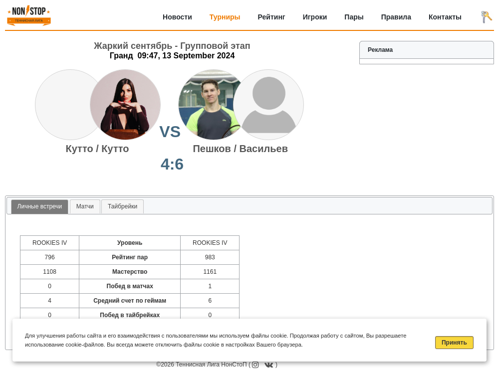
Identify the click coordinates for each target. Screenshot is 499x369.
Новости (177, 17)
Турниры (225, 17)
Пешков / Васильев (240, 148)
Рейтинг (271, 17)
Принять (454, 342)
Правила (396, 17)
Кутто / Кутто (97, 148)
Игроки (315, 17)
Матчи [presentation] (85, 206)
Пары (353, 17)
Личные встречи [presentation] (39, 206)
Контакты (445, 17)
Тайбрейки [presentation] (122, 206)
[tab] (40, 207)
